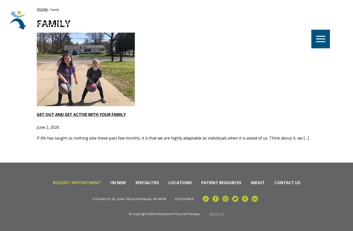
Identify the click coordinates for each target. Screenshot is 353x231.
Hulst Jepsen (46, 20)
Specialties (225, 20)
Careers (119, 20)
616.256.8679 (184, 199)
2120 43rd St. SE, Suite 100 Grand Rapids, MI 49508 (129, 199)
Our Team (188, 20)
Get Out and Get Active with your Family (81, 114)
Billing (293, 20)
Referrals (261, 20)
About (258, 182)
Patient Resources (221, 182)
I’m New (118, 182)
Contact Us (287, 182)
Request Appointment (77, 182)
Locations (152, 20)
